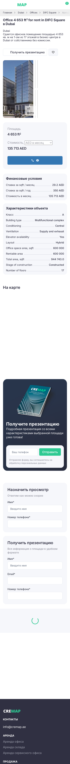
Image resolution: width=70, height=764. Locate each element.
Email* (11, 574)
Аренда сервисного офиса (22, 753)
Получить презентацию (27, 52)
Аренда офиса (13, 741)
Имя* (10, 502)
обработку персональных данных (27, 463)
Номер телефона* (18, 517)
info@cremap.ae (14, 727)
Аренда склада (14, 747)
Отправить (50, 452)
